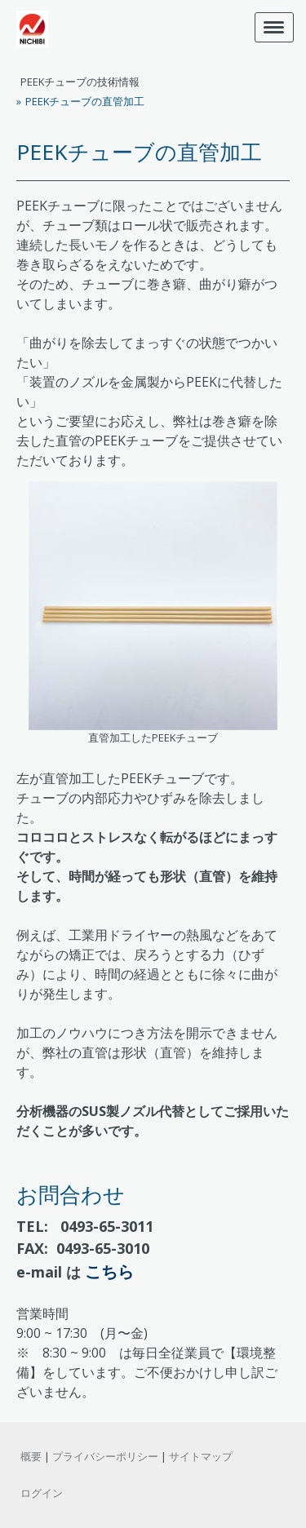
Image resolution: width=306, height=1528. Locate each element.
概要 (31, 1456)
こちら (109, 1271)
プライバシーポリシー (105, 1456)
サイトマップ (201, 1456)
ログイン (41, 1493)
